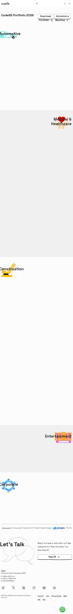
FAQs (65, 596)
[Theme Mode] (65, 3)
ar (69, 3)
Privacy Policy (56, 596)
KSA (39, 600)
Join (47, 596)
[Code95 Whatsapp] (62, 609)
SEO (44, 600)
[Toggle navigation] (37, 3)
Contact (41, 596)
